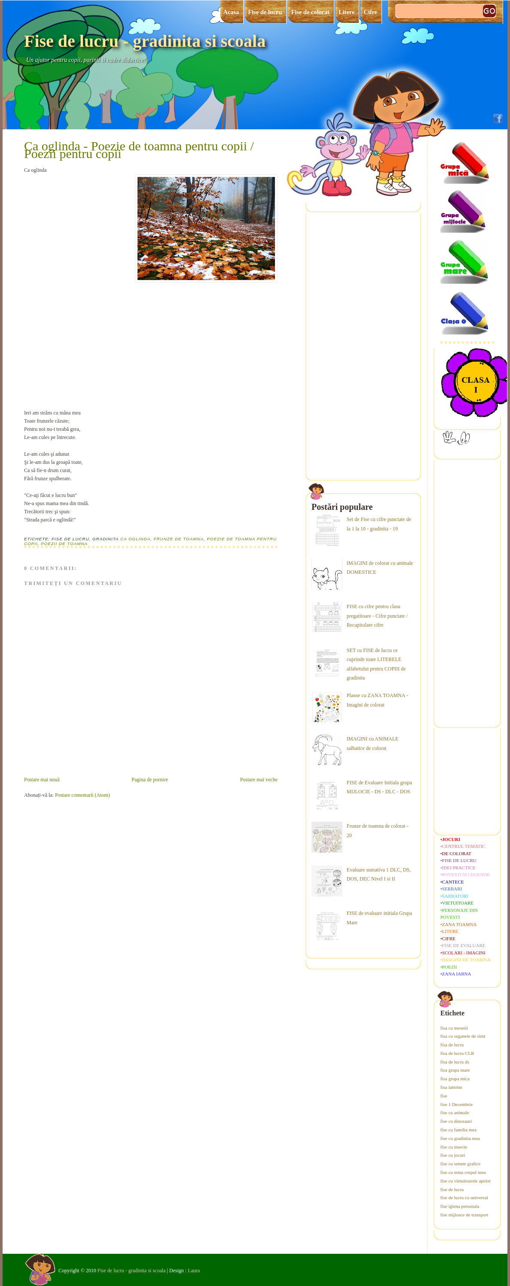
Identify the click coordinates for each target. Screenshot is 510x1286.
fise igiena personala (459, 1206)
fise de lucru (452, 1189)
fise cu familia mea (458, 1129)
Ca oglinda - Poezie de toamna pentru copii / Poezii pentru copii (139, 150)
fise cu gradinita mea (460, 1138)
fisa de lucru (452, 1044)
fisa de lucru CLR (457, 1053)
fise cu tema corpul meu (463, 1172)
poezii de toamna (64, 543)
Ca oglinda (135, 538)
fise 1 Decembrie (456, 1104)
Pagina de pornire (149, 780)
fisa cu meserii (454, 1027)
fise (443, 1095)
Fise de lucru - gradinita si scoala (145, 41)
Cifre (370, 12)
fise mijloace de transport (464, 1214)
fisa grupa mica (455, 1078)
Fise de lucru (265, 12)
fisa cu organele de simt (462, 1036)
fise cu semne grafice (460, 1163)
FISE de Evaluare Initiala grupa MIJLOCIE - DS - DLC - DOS (379, 787)
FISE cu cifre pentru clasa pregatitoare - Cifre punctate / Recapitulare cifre (377, 615)
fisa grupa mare (455, 1070)
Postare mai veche (259, 780)
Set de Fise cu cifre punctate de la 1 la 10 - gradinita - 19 (379, 524)
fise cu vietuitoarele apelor (465, 1180)
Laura (194, 1271)
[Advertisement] (88, 344)
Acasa (231, 12)
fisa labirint (451, 1087)
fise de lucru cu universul (464, 1197)
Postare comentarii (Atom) (82, 795)
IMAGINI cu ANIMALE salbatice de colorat (373, 743)
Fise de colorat (310, 12)
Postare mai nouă (42, 780)
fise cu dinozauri (456, 1121)
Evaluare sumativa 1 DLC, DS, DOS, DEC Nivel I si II (379, 874)
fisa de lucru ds (454, 1061)
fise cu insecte (453, 1146)
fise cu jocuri (452, 1155)
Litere (346, 12)
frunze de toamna (178, 538)
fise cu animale (454, 1112)
